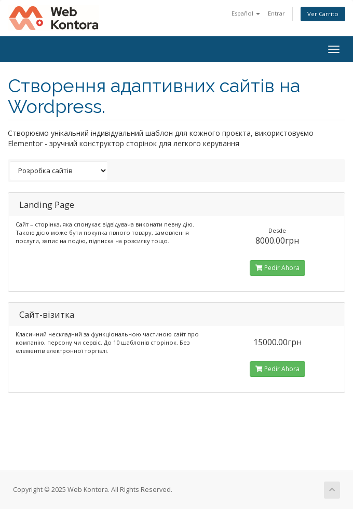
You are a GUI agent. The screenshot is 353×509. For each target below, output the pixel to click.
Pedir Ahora (277, 267)
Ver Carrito (322, 14)
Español (246, 13)
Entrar (276, 13)
